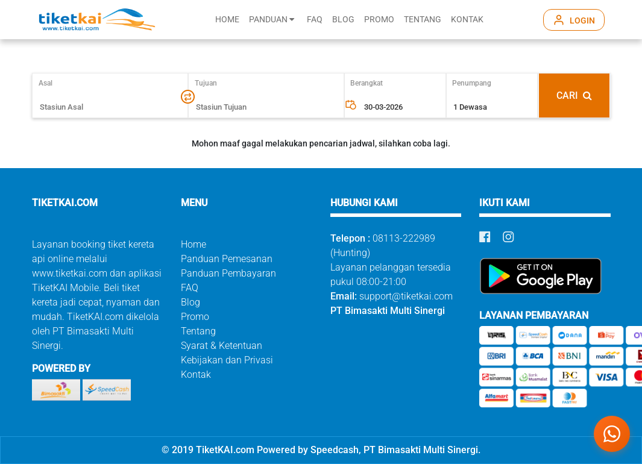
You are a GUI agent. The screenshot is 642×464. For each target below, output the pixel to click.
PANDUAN (271, 19)
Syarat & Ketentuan (221, 345)
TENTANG (422, 19)
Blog (190, 302)
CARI (574, 95)
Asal (51, 83)
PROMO (379, 19)
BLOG (343, 19)
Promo (195, 316)
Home (193, 244)
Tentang (198, 331)
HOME (227, 19)
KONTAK (467, 19)
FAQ (315, 19)
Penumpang (471, 83)
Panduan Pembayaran (228, 273)
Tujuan (206, 83)
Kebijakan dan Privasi (227, 360)
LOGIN (582, 20)
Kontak (196, 374)
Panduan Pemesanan (226, 259)
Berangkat (366, 83)
